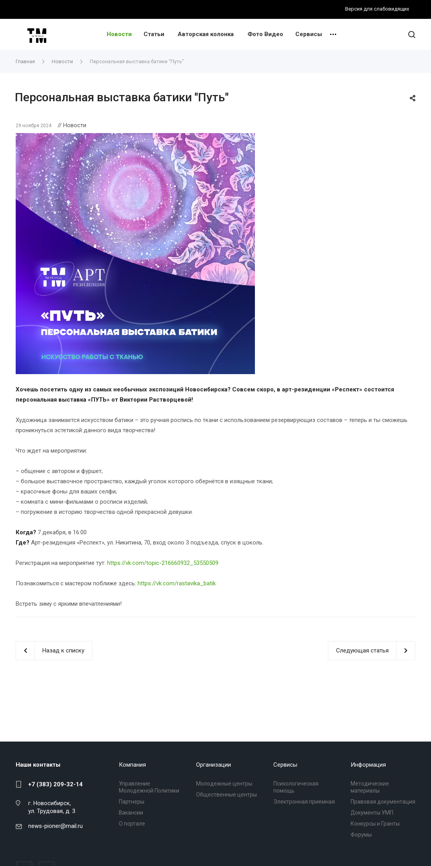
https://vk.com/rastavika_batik (177, 583)
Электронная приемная (304, 801)
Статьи (154, 34)
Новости (119, 34)
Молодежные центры (224, 783)
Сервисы (308, 34)
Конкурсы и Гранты (375, 823)
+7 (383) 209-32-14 (55, 784)
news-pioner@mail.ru (55, 825)
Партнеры (131, 801)
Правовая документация (383, 801)
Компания (132, 764)
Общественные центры (226, 794)
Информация (368, 764)
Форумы (361, 834)
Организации (213, 764)
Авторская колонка (206, 34)
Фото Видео (265, 34)
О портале (132, 823)
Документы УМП (372, 812)
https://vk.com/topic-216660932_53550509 (162, 562)
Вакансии (131, 812)
